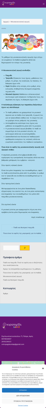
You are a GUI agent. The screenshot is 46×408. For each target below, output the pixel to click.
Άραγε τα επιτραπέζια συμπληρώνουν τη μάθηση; (22, 269)
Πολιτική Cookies (23, 405)
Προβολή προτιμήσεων (23, 401)
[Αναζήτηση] (25, 247)
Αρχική (6, 22)
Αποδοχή (23, 390)
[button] (43, 368)
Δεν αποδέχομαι (23, 396)
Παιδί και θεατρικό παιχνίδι (23, 227)
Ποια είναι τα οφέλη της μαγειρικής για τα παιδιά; (22, 233)
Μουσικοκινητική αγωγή (12, 276)
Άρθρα (4, 28)
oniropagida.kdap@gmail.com (13, 344)
